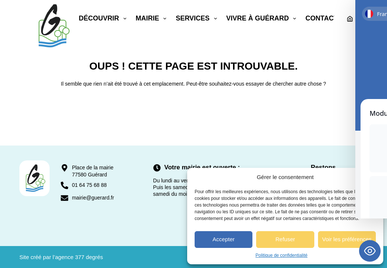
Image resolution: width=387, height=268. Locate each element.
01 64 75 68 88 (89, 185)
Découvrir (104, 18)
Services (198, 18)
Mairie (153, 18)
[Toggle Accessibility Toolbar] (369, 250)
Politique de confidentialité (281, 255)
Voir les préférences (347, 239)
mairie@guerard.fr (93, 198)
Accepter (224, 239)
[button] (372, 177)
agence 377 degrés (79, 257)
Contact (321, 18)
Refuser (285, 239)
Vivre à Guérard (262, 18)
